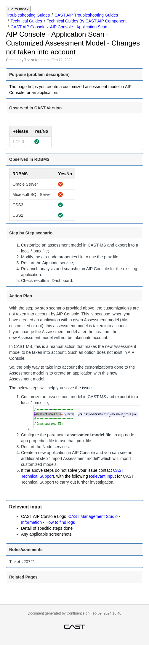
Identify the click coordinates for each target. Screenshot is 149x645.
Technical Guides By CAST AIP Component (87, 21)
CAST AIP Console (28, 27)
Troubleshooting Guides (28, 15)
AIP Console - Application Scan (79, 27)
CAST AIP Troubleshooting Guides (86, 15)
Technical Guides (26, 21)
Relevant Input (102, 476)
